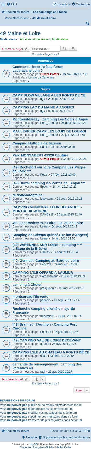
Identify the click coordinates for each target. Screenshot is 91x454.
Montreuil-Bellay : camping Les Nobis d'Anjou (50, 119)
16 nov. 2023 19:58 (75, 74)
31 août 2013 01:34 (65, 252)
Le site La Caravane (41, 77)
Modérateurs (60, 39)
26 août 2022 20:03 (73, 123)
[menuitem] (12, 4)
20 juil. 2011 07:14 (70, 316)
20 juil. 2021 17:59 (73, 135)
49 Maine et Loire (20, 33)
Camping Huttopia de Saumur (36, 143)
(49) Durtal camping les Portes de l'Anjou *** (48, 183)
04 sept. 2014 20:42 (64, 226)
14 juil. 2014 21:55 (63, 238)
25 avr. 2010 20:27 (60, 371)
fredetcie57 (47, 316)
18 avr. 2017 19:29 (64, 186)
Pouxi (43, 147)
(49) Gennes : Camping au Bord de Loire (45, 261)
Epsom (44, 186)
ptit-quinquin (48, 288)
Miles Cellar (64, 447)
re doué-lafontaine (27, 195)
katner (44, 226)
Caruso (45, 252)
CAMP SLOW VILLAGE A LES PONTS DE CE (48, 95)
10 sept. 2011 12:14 (67, 300)
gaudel (44, 344)
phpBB (33, 444)
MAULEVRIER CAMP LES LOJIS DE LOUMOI (49, 131)
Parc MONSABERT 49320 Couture (40, 155)
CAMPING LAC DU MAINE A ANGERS (43, 107)
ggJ (42, 99)
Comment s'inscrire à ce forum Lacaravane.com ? (37, 68)
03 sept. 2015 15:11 (69, 198)
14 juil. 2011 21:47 (66, 332)
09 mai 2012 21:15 (71, 288)
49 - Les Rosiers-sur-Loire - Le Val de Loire (47, 223)
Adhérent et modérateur (35, 39)
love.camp (46, 198)
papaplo (45, 300)
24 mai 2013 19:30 (66, 264)
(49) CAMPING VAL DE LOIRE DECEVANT (46, 340)
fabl (42, 371)
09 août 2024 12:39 (60, 111)
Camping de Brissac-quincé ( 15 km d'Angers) (50, 235)
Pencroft (45, 264)
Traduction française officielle (37, 447)
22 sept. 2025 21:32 (61, 99)
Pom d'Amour (49, 276)
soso (43, 356)
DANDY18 (47, 214)
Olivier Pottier (49, 74)
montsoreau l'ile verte (30, 297)
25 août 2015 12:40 (69, 214)
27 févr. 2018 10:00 (63, 174)
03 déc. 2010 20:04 (62, 356)
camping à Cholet (26, 285)
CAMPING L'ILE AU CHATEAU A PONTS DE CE (51, 352)
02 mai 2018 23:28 (74, 159)
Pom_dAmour (49, 123)
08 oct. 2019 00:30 (63, 147)
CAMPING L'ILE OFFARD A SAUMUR (42, 273)
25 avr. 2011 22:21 (64, 344)
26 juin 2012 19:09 (73, 276)
